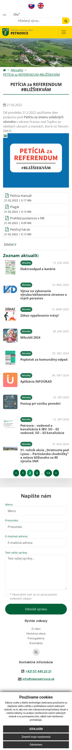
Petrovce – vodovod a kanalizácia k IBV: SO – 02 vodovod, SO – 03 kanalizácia (42, 429)
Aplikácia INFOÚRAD (36, 381)
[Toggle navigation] (63, 32)
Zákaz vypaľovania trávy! (39, 315)
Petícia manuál (20, 196)
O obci (36, 628)
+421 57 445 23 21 (38, 671)
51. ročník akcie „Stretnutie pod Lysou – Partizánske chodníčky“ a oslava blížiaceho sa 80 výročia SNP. (44, 455)
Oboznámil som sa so (33, 596)
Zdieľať (8, 244)
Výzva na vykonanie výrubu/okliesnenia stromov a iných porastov (43, 294)
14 (48, 473)
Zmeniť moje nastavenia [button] (36, 736)
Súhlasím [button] (36, 728)
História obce (36, 633)
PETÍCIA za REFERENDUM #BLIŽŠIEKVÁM (31, 75)
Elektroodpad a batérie (37, 269)
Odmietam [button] (36, 744)
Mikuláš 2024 (30, 337)
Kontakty (36, 643)
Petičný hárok (20, 229)
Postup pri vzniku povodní (40, 403)
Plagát (14, 207)
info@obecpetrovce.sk (38, 679)
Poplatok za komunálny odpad (43, 359)
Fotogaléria (36, 638)
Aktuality (17, 70)
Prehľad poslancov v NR (27, 218)
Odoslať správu (36, 609)
